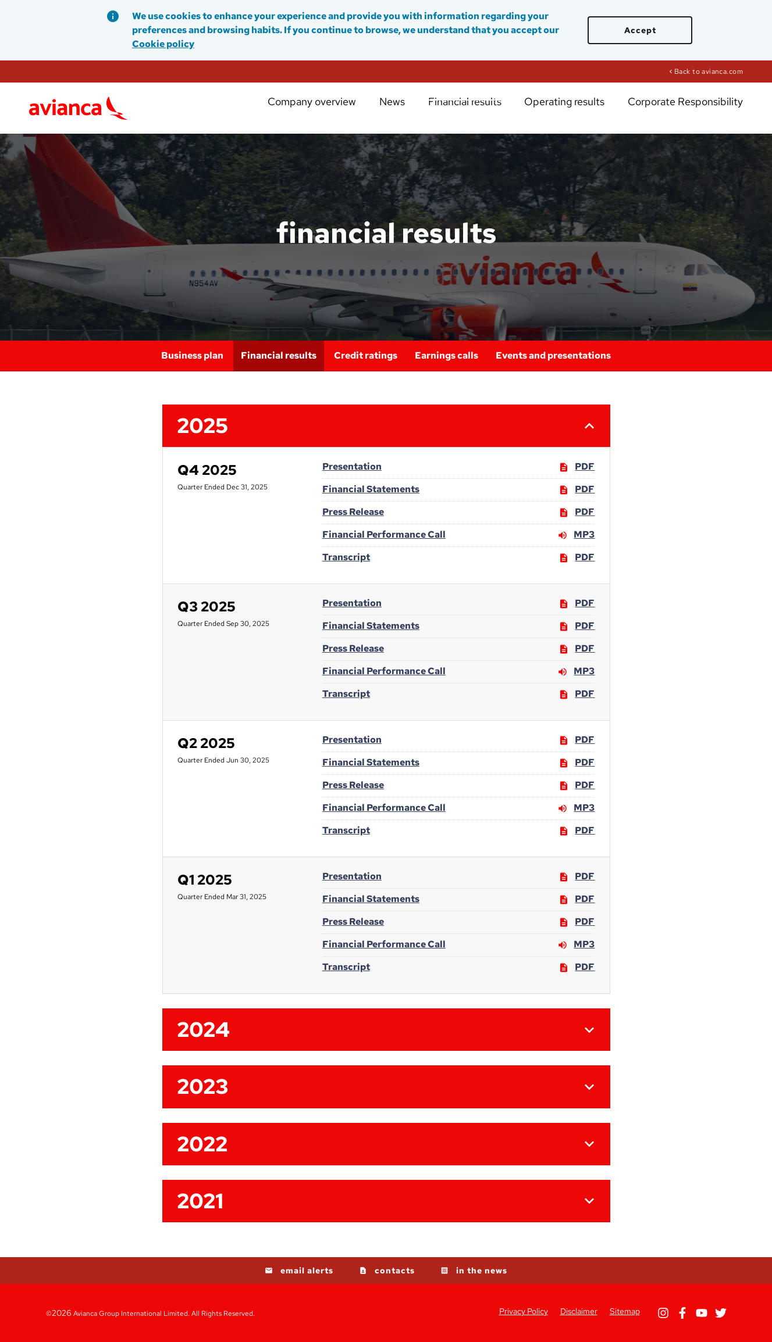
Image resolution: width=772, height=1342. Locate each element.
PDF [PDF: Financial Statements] (576, 490)
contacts (395, 1270)
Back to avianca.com (708, 71)
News (443, 111)
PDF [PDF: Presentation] (576, 467)
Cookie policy (163, 44)
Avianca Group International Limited (130, 1313)
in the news (481, 1270)
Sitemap (625, 1311)
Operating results (588, 111)
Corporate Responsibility (691, 111)
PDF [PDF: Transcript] (576, 558)
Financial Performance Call (384, 534)
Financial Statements (370, 489)
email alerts (306, 1270)
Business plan (192, 355)
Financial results (503, 111)
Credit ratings (365, 355)
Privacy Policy (523, 1311)
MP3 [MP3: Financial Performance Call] (576, 535)
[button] (386, 426)
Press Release (353, 512)
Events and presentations (553, 355)
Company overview (377, 111)
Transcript (346, 557)
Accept (640, 30)
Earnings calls (446, 355)
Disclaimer (578, 1311)
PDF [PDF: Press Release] (576, 512)
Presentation (352, 466)
